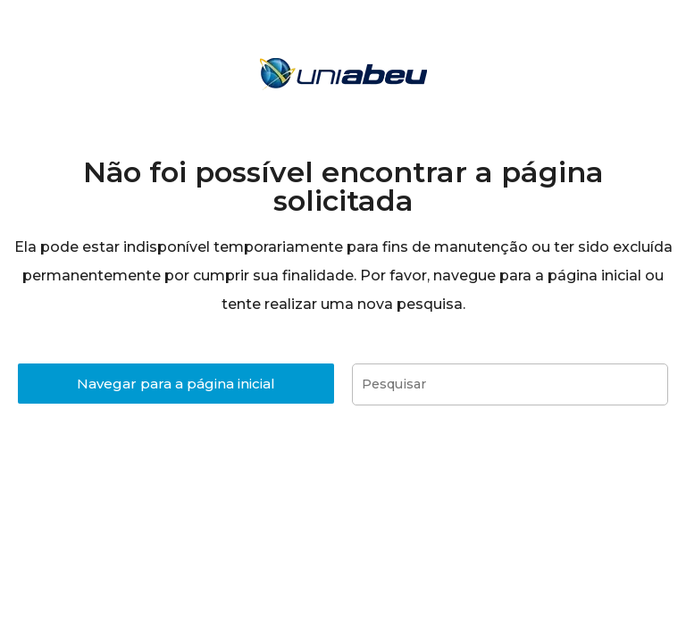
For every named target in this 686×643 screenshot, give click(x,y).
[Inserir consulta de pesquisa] (510, 384)
